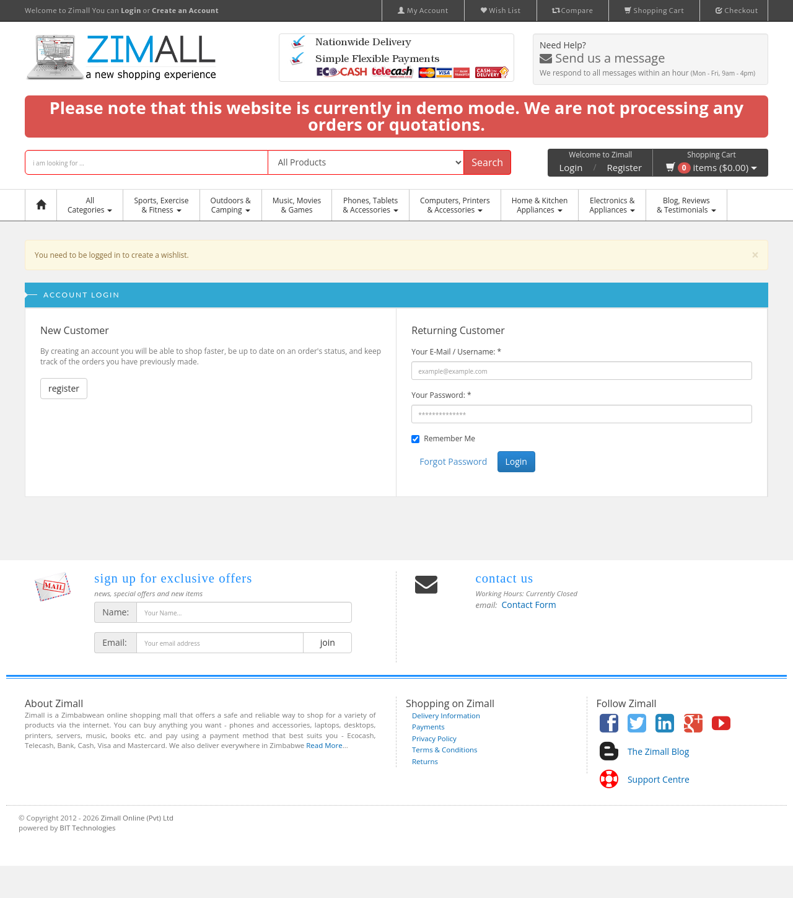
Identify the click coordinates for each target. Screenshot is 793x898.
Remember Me (449, 438)
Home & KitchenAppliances (540, 205)
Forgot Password (453, 461)
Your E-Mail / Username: (456, 351)
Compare (573, 10)
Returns (425, 761)
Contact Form (529, 604)
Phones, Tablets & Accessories (370, 205)
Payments (428, 726)
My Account (423, 10)
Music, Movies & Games (297, 205)
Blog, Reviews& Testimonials (686, 205)
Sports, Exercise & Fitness (161, 205)
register (63, 388)
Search (487, 162)
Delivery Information (446, 715)
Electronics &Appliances (612, 205)
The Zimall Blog (658, 751)
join (327, 642)
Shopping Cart (654, 10)
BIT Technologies (87, 827)
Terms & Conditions (445, 749)
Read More (324, 745)
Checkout (737, 10)
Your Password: (441, 395)
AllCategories (90, 205)
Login (570, 167)
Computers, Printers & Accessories (455, 205)
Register (624, 167)
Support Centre (659, 779)
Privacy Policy (434, 738)
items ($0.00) (711, 167)
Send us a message (602, 58)
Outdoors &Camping (231, 205)
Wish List (500, 10)
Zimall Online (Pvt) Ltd (137, 817)
